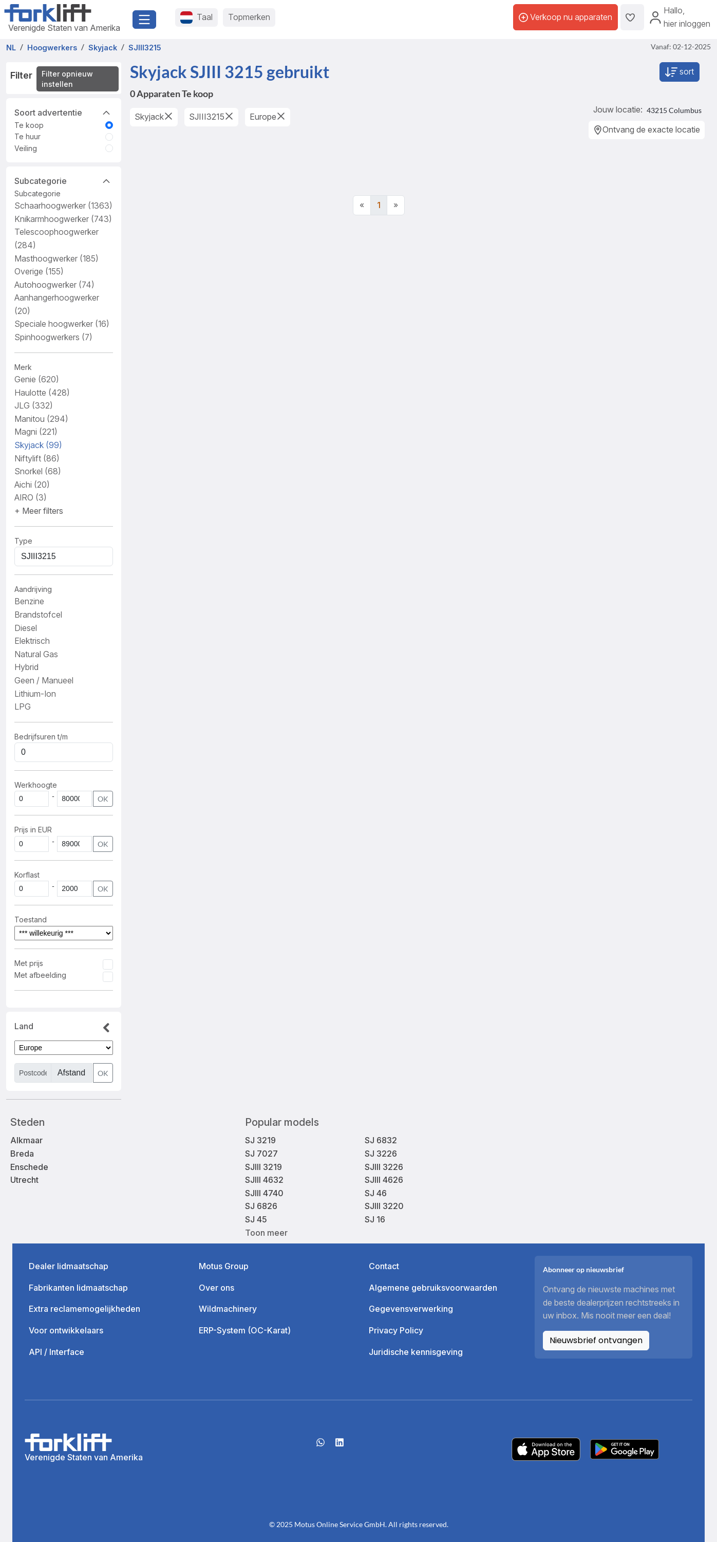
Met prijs (28, 963)
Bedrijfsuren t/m (41, 736)
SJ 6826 (261, 1206)
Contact (384, 1266)
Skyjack (38, 445)
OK (103, 798)
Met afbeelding (40, 975)
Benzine (29, 601)
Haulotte (42, 392)
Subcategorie (63, 180)
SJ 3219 (260, 1140)
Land (63, 1028)
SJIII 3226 (384, 1167)
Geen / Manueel (43, 680)
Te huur (27, 136)
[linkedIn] (339, 1446)
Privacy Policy (396, 1330)
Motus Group (224, 1266)
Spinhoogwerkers (53, 337)
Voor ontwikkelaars (66, 1330)
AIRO (30, 497)
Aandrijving (33, 589)
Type (23, 540)
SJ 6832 (381, 1140)
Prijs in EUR (33, 829)
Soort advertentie (63, 112)
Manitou (41, 419)
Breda (22, 1153)
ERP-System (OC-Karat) (245, 1330)
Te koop (29, 125)
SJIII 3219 (263, 1167)
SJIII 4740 (264, 1193)
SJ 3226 (381, 1153)
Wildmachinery (228, 1309)
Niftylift (37, 458)
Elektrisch (32, 641)
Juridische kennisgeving (416, 1352)
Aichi (32, 484)
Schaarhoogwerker (63, 205)
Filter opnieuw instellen (67, 78)
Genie (36, 379)
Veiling (25, 148)
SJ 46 (376, 1193)
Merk (23, 367)
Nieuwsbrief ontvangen (596, 1340)
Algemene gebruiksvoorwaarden (433, 1288)
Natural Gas (36, 654)
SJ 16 (375, 1219)
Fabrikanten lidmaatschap (78, 1288)
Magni (36, 431)
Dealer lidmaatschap (68, 1266)
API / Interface (56, 1352)
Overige (39, 271)
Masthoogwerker (56, 258)
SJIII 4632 (264, 1180)
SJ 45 (256, 1219)
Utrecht (24, 1180)
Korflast (28, 874)
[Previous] (362, 205)
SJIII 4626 (384, 1180)
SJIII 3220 (384, 1206)
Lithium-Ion (35, 694)
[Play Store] (624, 1448)
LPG (22, 706)
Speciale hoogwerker (61, 324)
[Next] (396, 205)
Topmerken (249, 17)
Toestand (30, 919)
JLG (33, 405)
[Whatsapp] (320, 1446)
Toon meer (266, 1233)
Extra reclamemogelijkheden (84, 1309)
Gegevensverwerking (411, 1309)
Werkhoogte (35, 785)
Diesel (25, 628)
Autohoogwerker (54, 285)
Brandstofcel (38, 614)
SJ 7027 (261, 1153)
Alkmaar (26, 1140)
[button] (38, 511)
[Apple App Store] (545, 1448)
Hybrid (26, 667)
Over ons (216, 1288)
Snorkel (37, 471)
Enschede (29, 1167)
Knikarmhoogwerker (63, 219)
